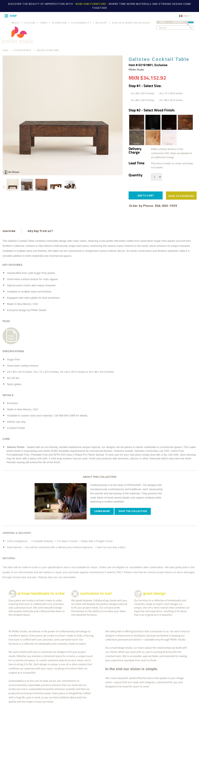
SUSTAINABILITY (81, 23)
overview (9, 231)
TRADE (43, 23)
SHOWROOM (59, 23)
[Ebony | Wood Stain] (152, 122)
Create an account (137, 23)
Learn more (102, 511)
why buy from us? (40, 231)
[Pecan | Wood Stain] (152, 138)
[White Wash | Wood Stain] (169, 138)
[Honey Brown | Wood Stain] (185, 122)
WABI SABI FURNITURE (91, 3)
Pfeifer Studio (136, 69)
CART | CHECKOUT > (176, 22)
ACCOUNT (101, 23)
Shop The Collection (132, 511)
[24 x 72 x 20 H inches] (171, 93)
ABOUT (16, 23)
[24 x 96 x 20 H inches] (171, 100)
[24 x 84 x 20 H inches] (142, 100)
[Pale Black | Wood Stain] (136, 138)
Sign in (116, 23)
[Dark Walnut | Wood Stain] (136, 122)
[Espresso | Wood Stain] (169, 122)
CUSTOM (29, 23)
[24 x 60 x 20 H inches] (142, 93)
